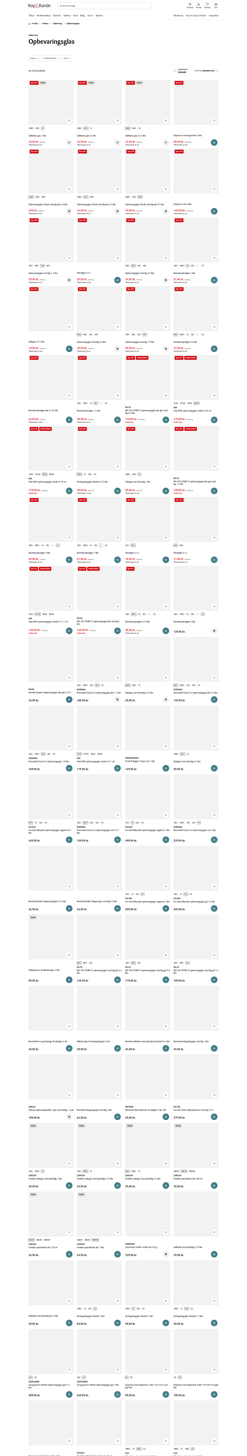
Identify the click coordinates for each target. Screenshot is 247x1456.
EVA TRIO (128, 898)
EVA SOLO (32, 827)
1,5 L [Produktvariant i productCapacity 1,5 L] (192, 265)
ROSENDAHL (81, 689)
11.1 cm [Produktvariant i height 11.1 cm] (182, 403)
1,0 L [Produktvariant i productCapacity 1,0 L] (91, 685)
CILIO (127, 1453)
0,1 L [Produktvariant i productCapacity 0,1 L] (127, 545)
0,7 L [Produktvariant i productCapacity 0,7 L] (30, 822)
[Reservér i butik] (214, 142)
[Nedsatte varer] (210, 71)
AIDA (175, 407)
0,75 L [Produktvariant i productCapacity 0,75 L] (182, 265)
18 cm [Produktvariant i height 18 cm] (190, 403)
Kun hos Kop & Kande (196, 15)
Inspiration (213, 15)
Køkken (67, 15)
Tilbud (31, 15)
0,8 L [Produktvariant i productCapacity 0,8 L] (85, 963)
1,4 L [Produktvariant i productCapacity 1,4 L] (42, 265)
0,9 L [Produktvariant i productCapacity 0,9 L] (43, 197)
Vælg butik (182, 72)
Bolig (82, 15)
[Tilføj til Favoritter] (69, 120)
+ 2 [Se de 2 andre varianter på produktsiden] (203, 265)
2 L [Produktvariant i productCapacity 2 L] (198, 265)
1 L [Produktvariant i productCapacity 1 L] (43, 128)
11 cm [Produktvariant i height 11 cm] (176, 403)
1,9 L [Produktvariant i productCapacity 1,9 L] (48, 265)
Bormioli (31, 689)
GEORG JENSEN (34, 1381)
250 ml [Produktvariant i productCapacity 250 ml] (176, 1171)
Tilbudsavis (178, 15)
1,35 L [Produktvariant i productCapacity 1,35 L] (139, 1448)
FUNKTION (32, 1175)
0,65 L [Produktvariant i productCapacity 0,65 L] (128, 1448)
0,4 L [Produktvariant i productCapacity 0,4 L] (79, 963)
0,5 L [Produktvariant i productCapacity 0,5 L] (37, 128)
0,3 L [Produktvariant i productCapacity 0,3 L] (133, 545)
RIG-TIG (128, 407)
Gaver (90, 15)
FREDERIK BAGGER (131, 758)
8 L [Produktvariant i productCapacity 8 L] (131, 1377)
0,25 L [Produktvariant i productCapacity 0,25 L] (31, 128)
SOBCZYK (32, 1106)
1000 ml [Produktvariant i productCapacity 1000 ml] (192, 1171)
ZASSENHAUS (130, 1244)
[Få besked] (69, 142)
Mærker (99, 15)
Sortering (197, 70)
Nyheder (57, 15)
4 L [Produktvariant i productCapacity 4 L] (127, 1377)
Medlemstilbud (43, 15)
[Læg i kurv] (166, 1394)
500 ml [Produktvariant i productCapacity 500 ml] (184, 1171)
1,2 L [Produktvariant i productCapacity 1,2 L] (90, 963)
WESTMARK (129, 1106)
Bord (75, 15)
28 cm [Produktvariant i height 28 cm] (196, 403)
